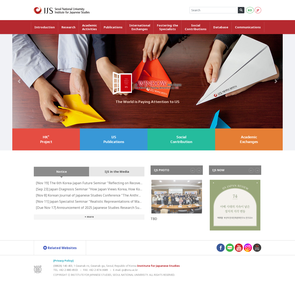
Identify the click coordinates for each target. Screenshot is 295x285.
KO (250, 10)
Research (68, 27)
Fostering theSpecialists (167, 27)
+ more (89, 223)
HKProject (46, 139)
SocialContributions (195, 27)
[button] (19, 81)
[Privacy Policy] (63, 260)
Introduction (44, 27)
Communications (248, 27)
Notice (61, 178)
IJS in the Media (117, 178)
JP (257, 10)
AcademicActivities (89, 27)
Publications (113, 27)
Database (220, 27)
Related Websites (60, 248)
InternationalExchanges (139, 27)
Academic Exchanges (249, 139)
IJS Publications (113, 139)
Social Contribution (181, 139)
